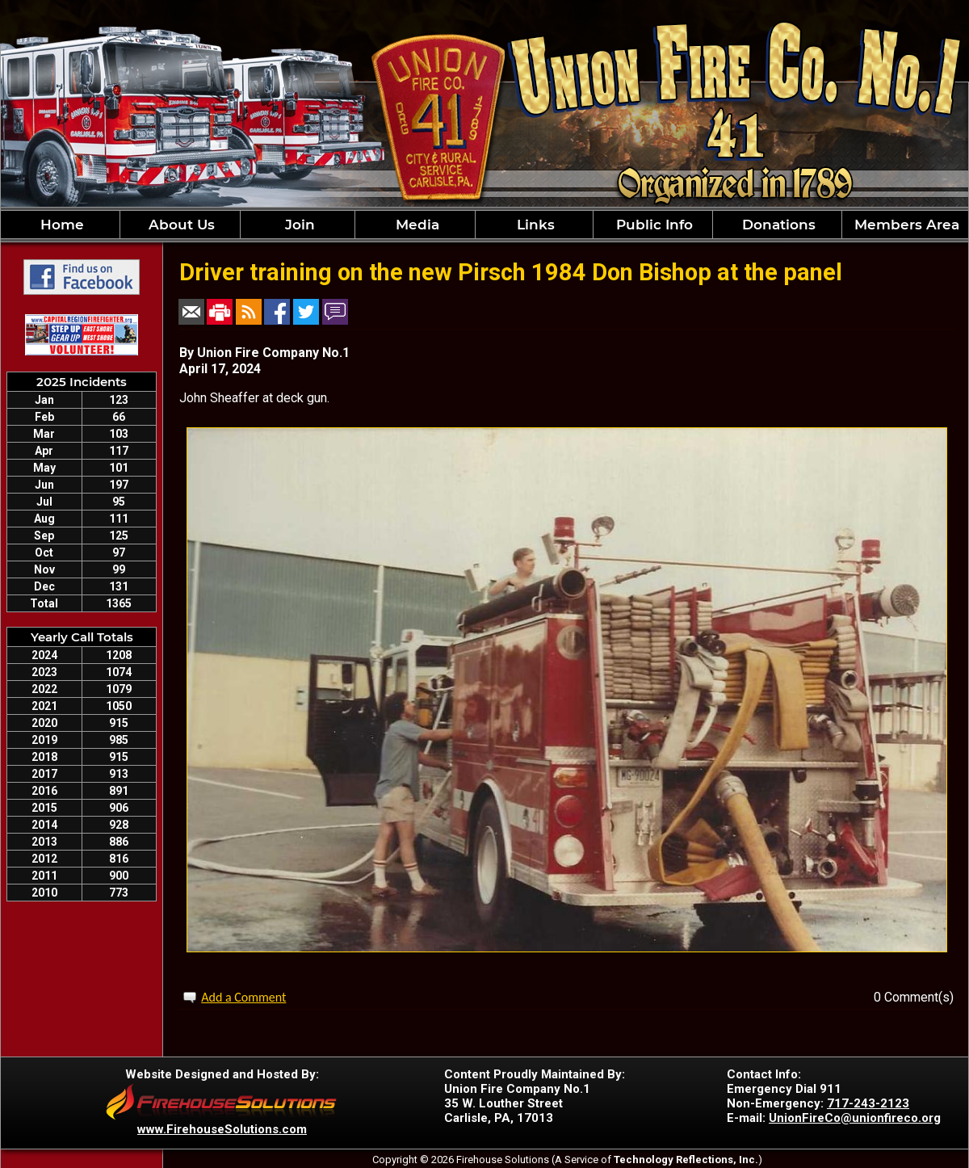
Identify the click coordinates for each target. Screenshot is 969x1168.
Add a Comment (243, 997)
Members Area (904, 224)
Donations (777, 224)
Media (415, 224)
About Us (180, 224)
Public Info (652, 224)
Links (534, 224)
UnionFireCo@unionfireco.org (855, 1118)
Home (60, 224)
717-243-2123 (868, 1103)
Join (298, 224)
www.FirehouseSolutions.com (222, 1129)
